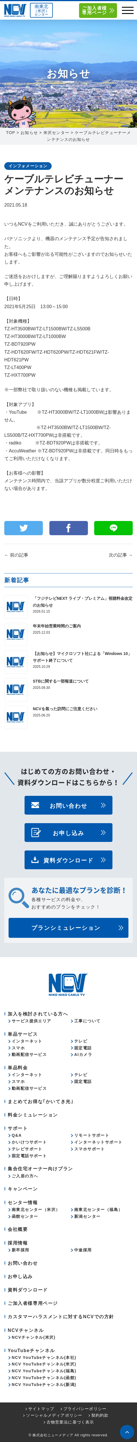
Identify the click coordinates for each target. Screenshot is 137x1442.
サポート (18, 1128)
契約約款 (99, 1415)
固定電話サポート (29, 1155)
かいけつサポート (29, 1142)
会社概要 (18, 1229)
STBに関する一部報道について (61, 681)
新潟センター (87, 1216)
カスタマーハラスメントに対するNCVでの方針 (61, 1316)
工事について (87, 1021)
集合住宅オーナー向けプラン (40, 1168)
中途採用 (83, 1250)
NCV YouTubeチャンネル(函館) (44, 1377)
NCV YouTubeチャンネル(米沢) (44, 1364)
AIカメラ (83, 1054)
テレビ (80, 1041)
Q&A (17, 1135)
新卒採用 (20, 1250)
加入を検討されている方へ (38, 1014)
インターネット (27, 1041)
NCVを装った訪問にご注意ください (65, 708)
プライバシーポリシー (84, 1408)
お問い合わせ (68, 805)
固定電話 (83, 1048)
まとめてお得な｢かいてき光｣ (40, 1101)
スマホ (18, 1048)
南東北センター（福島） (98, 1209)
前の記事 (16, 555)
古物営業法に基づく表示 (70, 1422)
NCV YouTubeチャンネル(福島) (44, 1371)
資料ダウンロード (68, 860)
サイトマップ (41, 1408)
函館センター (25, 1216)
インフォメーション (28, 166)
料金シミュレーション (33, 1115)
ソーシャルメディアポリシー (54, 1415)
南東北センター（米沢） (36, 1209)
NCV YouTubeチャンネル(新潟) (44, 1384)
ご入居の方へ (25, 1176)
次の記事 (121, 555)
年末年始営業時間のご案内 (57, 626)
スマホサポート (89, 1149)
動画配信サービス (29, 1054)
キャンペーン (23, 1188)
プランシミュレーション (65, 928)
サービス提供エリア (31, 1021)
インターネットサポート (98, 1142)
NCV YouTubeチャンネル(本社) (44, 1357)
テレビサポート (27, 1149)
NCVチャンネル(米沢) (34, 1337)
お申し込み (68, 832)
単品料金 (18, 1067)
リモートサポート (91, 1135)
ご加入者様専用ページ (94, 10)
